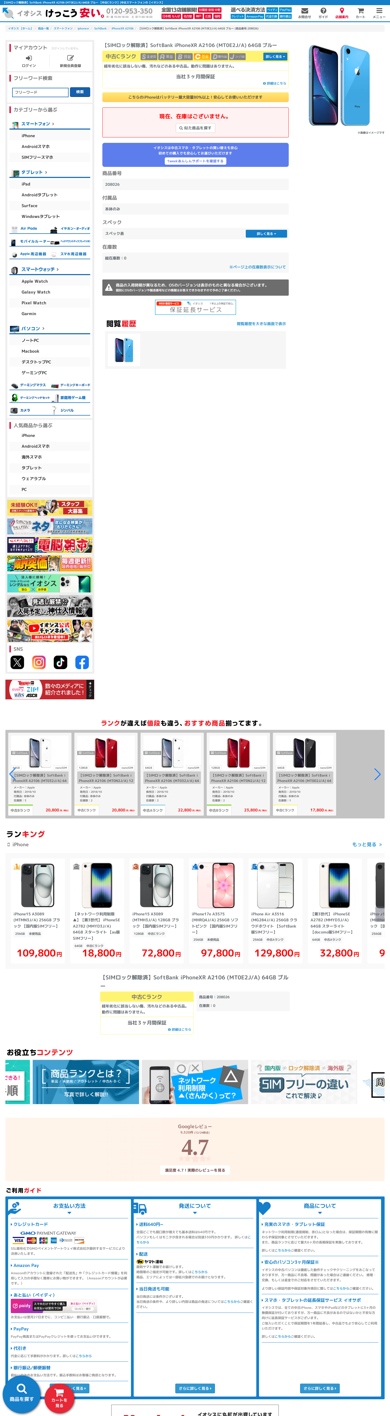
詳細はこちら (274, 83)
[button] (378, 774)
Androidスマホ (36, 146)
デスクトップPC (36, 362)
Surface (30, 205)
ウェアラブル (34, 478)
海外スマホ (32, 457)
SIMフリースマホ (37, 157)
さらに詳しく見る (195, 1388)
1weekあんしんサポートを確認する (195, 161)
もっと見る (364, 844)
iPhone (28, 136)
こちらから (84, 1356)
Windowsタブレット (41, 216)
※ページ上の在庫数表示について (257, 266)
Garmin (29, 313)
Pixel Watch (34, 303)
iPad (26, 184)
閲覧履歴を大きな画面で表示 (261, 323)
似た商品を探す (195, 127)
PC (24, 489)
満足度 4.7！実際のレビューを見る (195, 1170)
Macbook (30, 351)
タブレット (32, 468)
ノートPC (30, 340)
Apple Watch (35, 281)
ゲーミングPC (34, 373)
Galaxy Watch (36, 292)
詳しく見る (275, 56)
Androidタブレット (40, 195)
